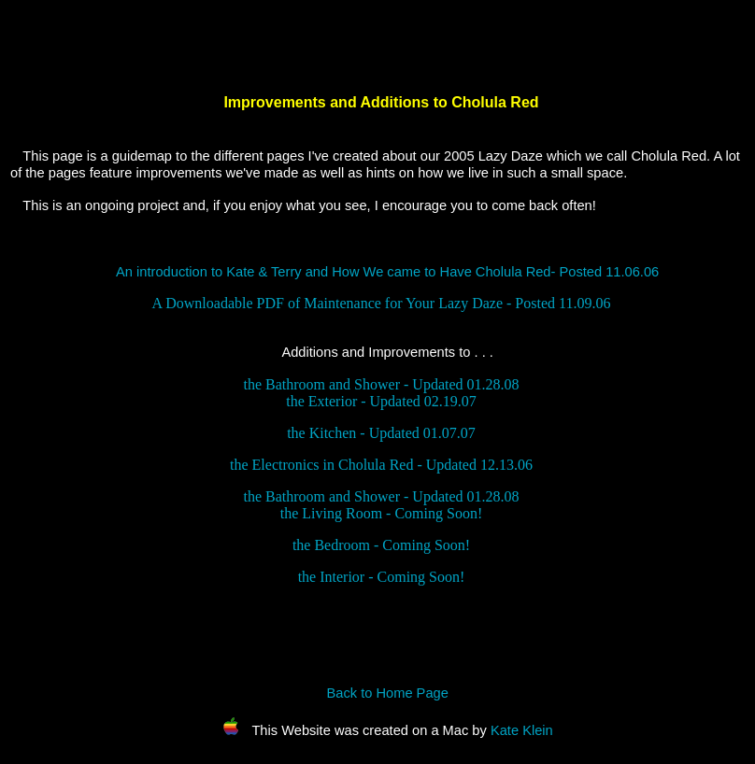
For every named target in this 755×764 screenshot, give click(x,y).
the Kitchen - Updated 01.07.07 (381, 433)
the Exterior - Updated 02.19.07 (381, 401)
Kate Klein (522, 730)
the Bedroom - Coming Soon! (381, 545)
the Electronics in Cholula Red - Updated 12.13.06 (381, 465)
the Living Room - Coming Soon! (381, 513)
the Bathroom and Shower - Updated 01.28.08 (381, 384)
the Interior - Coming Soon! (381, 577)
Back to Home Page (387, 693)
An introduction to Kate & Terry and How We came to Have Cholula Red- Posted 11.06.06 (387, 271)
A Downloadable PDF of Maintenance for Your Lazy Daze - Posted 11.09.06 (381, 303)
